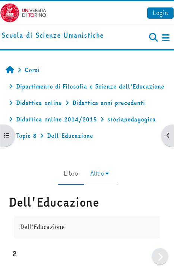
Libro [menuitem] (71, 173)
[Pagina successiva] (160, 256)
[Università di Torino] (23, 11)
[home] (52, 35)
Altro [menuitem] (97, 173)
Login (160, 12)
